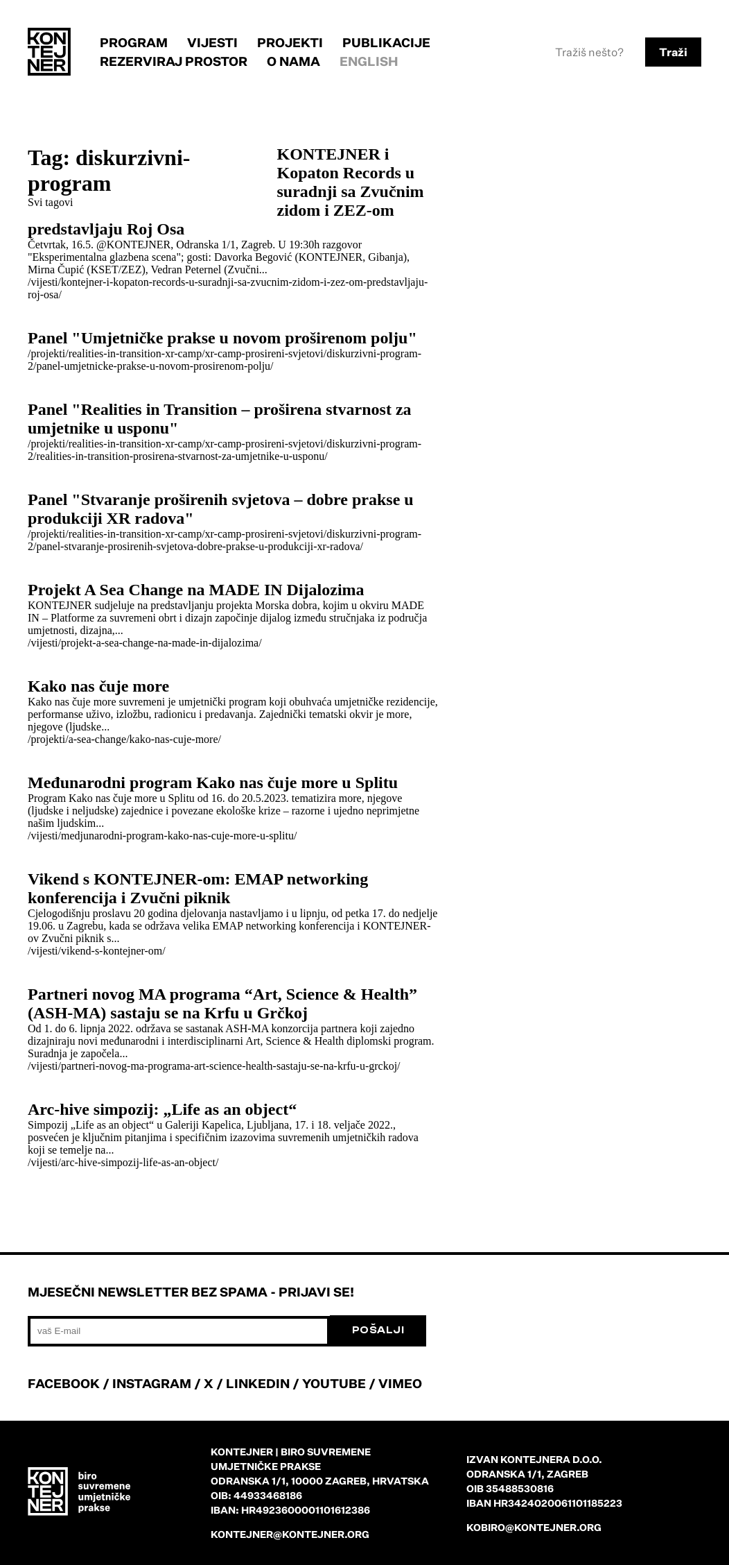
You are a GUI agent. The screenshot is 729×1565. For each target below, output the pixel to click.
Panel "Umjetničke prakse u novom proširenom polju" (222, 338)
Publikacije (386, 42)
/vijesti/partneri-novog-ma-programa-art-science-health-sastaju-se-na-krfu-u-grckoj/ (214, 1066)
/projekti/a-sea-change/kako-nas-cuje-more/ (124, 739)
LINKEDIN (258, 1383)
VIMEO (400, 1383)
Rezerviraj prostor (173, 61)
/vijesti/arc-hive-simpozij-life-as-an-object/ (123, 1162)
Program (134, 42)
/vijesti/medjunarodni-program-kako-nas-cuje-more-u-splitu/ (162, 835)
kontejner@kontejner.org (290, 1534)
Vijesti (212, 42)
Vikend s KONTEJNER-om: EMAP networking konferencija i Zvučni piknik (198, 888)
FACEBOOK (64, 1383)
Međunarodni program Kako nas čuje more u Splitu (213, 782)
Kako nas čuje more (98, 686)
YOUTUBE (334, 1383)
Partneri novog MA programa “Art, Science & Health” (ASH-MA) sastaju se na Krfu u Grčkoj (222, 1003)
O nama (293, 61)
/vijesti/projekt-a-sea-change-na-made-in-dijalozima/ (145, 643)
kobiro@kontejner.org (533, 1527)
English (369, 61)
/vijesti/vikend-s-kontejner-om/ (97, 951)
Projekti (290, 42)
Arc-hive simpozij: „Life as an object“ (162, 1109)
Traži (673, 52)
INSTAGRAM (151, 1383)
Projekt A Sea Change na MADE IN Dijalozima (196, 590)
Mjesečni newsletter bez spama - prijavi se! (191, 1291)
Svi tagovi (50, 202)
